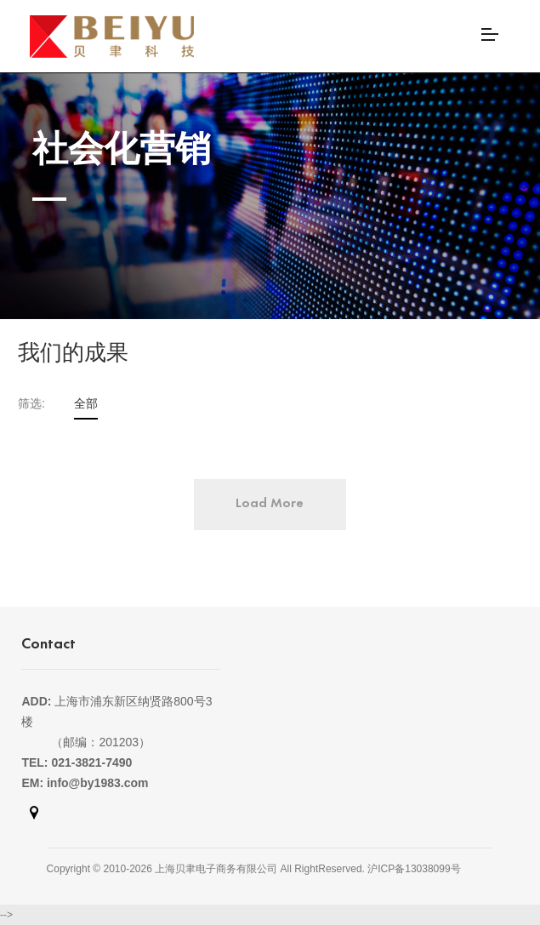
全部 (86, 403)
